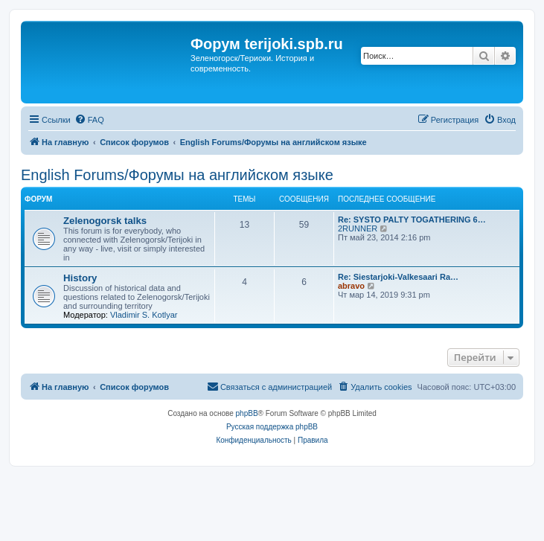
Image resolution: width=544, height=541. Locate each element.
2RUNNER (357, 228)
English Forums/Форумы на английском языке (177, 175)
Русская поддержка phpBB (272, 427)
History (80, 278)
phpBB (247, 413)
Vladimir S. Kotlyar (143, 314)
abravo (351, 285)
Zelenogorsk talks (105, 220)
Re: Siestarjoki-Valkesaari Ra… (398, 276)
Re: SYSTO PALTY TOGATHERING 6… (412, 219)
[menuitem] (89, 120)
